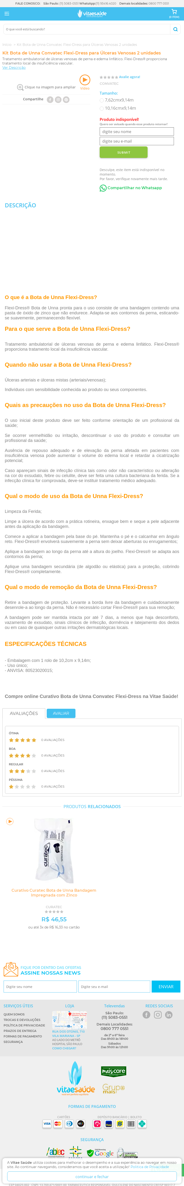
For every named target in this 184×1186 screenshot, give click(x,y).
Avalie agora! (129, 77)
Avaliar (61, 713)
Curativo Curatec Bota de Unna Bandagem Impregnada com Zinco (54, 892)
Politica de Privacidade (150, 1167)
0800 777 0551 (159, 3)
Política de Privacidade (24, 1025)
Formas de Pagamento (23, 1036)
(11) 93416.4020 (106, 3)
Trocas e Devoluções (22, 1020)
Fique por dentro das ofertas (51, 971)
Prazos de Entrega (20, 1031)
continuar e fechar (92, 1176)
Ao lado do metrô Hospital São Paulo (69, 1039)
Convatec (109, 83)
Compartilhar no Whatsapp (131, 188)
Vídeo (85, 83)
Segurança (13, 1042)
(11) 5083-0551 (69, 3)
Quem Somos (14, 1014)
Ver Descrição (14, 67)
